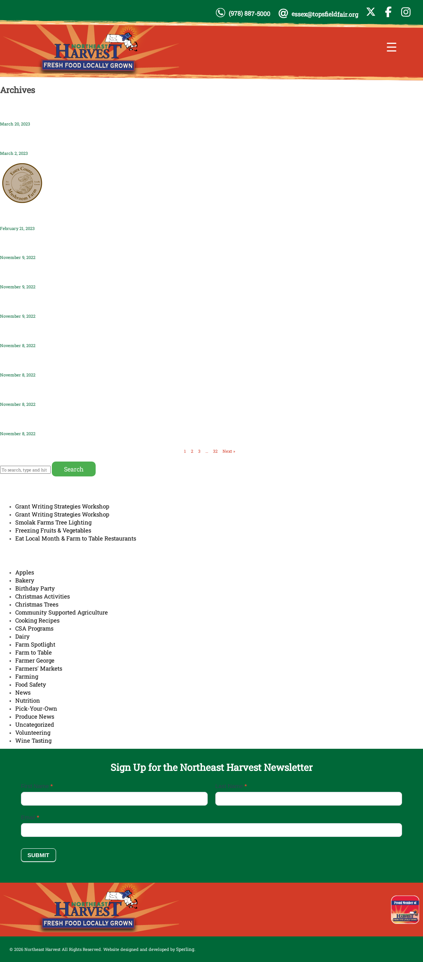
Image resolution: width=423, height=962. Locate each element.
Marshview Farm (25, 421)
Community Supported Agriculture (61, 612)
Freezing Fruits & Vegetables (53, 530)
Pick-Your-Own (36, 708)
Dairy (22, 636)
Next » (229, 451)
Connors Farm (21, 303)
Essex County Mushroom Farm (46, 216)
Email (30, 817)
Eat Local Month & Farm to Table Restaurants (75, 538)
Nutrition (27, 700)
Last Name (231, 786)
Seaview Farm (21, 333)
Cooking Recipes (37, 620)
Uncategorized (34, 724)
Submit (38, 855)
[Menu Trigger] (391, 46)
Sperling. (185, 949)
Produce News (34, 716)
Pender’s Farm (21, 111)
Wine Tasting (33, 740)
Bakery (24, 580)
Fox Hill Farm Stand (29, 362)
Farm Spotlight (35, 644)
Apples (24, 572)
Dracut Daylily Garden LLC (39, 141)
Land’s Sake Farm (26, 274)
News (22, 692)
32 (215, 451)
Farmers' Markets (38, 668)
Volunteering (32, 732)
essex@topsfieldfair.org (325, 14)
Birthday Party (35, 588)
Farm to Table (33, 652)
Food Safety (30, 684)
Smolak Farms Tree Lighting (53, 522)
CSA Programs (34, 628)
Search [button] (73, 469)
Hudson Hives (21, 245)
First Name (37, 786)
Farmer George (34, 660)
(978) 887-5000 (249, 13)
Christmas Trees (36, 604)
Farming (26, 676)
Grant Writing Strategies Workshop (62, 506)
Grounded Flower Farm (34, 392)
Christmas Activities (42, 596)
